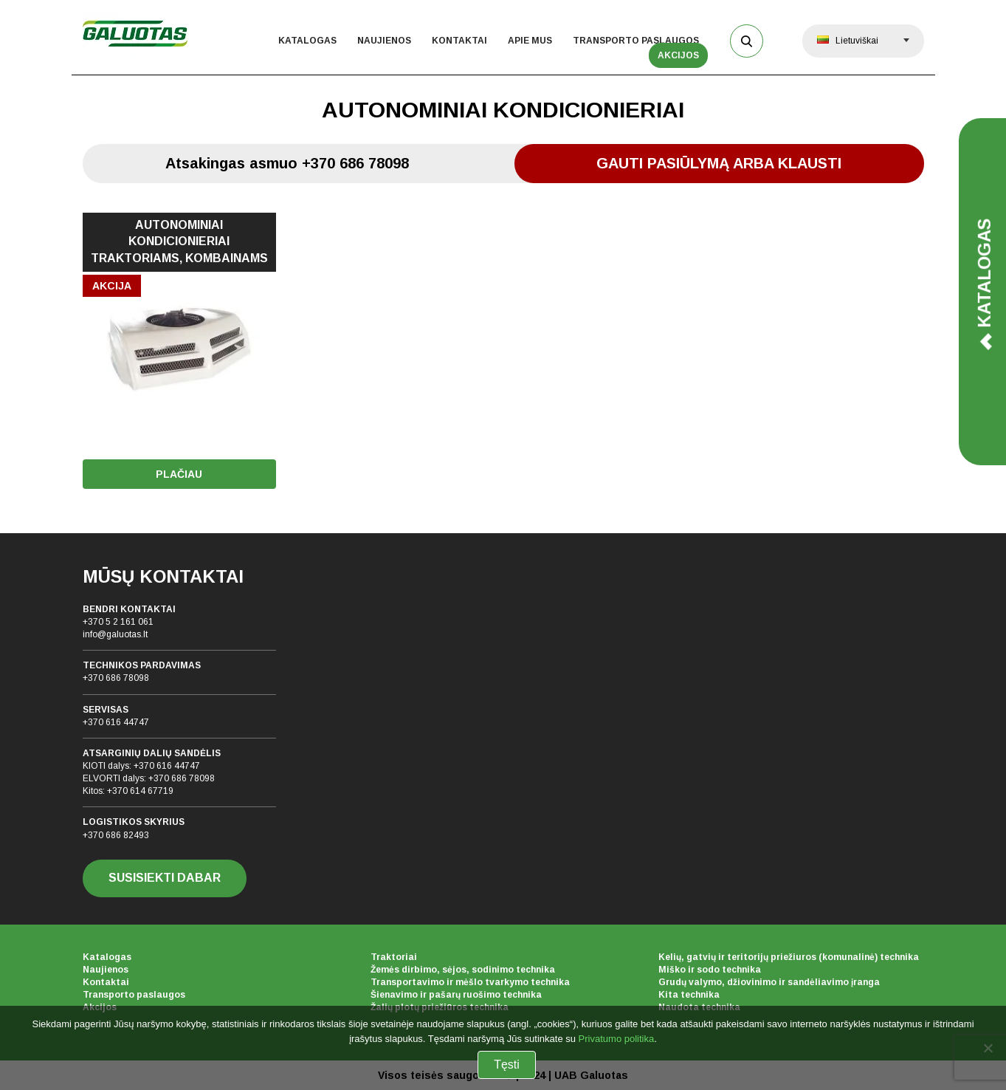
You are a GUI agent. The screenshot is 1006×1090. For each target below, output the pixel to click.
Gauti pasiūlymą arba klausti (718, 163)
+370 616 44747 (116, 722)
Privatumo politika (617, 1038)
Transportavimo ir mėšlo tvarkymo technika (470, 982)
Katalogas (307, 40)
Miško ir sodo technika (709, 969)
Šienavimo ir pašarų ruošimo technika (456, 995)
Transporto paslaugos (636, 40)
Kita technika (689, 995)
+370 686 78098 (116, 678)
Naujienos (384, 40)
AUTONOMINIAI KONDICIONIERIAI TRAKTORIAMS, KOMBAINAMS (179, 242)
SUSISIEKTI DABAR (164, 877)
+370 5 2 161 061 (118, 622)
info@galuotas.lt (115, 634)
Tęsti (507, 1064)
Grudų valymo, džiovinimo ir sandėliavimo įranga (769, 982)
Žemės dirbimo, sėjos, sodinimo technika (463, 969)
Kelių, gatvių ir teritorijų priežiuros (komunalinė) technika (788, 957)
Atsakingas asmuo (287, 163)
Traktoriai (394, 957)
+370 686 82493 (116, 835)
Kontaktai (459, 40)
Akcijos (678, 55)
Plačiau (179, 474)
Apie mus (530, 40)
